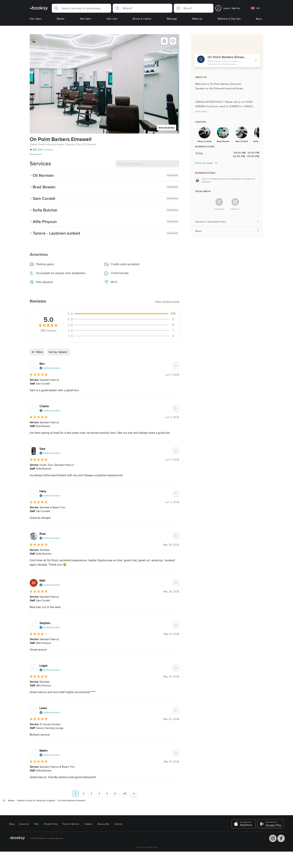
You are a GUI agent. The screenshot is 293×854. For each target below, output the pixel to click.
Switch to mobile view (146, 847)
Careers (88, 823)
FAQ (36, 823)
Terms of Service (70, 823)
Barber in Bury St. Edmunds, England (37, 800)
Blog (11, 823)
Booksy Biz (103, 823)
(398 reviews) (45, 149)
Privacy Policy (51, 823)
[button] (81, 8)
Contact (118, 823)
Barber (12, 800)
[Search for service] (147, 163)
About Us (24, 823)
